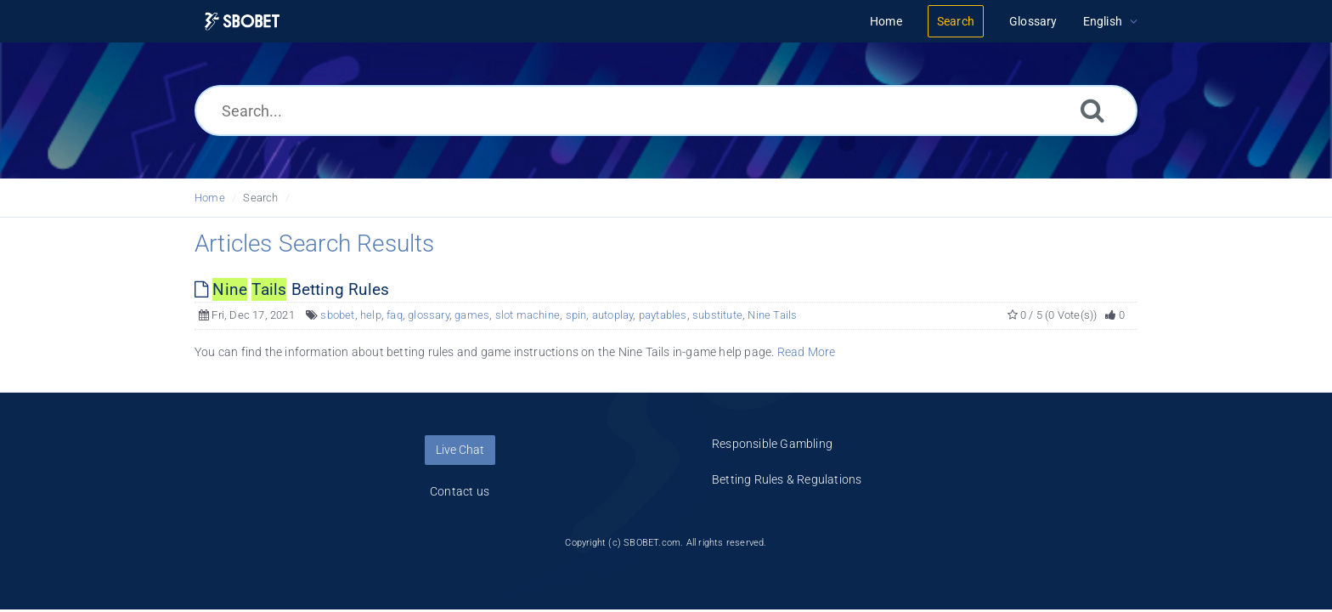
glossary (428, 315)
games (471, 315)
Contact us (459, 491)
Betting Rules (292, 289)
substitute (717, 315)
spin (576, 315)
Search (260, 197)
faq (395, 315)
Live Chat (460, 449)
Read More (806, 352)
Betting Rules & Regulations (786, 479)
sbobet (337, 315)
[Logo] (242, 22)
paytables (663, 315)
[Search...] (666, 110)
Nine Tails (772, 315)
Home (210, 197)
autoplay (613, 315)
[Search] (1092, 110)
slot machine (527, 315)
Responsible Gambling (772, 443)
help (370, 315)
